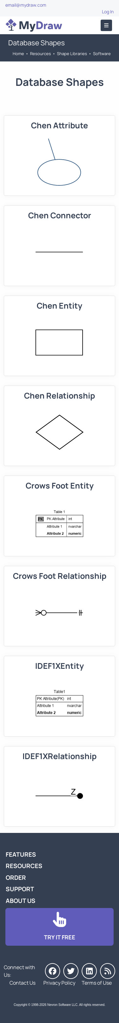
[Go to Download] (59, 927)
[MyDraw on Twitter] (70, 971)
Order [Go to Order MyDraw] (16, 877)
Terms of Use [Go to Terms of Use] (97, 982)
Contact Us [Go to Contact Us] (22, 982)
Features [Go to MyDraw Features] (21, 854)
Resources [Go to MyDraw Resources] (40, 53)
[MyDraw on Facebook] (52, 971)
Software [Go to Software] (102, 53)
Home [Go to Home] (18, 53)
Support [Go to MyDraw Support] (20, 889)
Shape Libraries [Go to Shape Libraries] (72, 53)
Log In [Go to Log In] (108, 12)
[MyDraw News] (107, 971)
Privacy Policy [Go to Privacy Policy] (59, 982)
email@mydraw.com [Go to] (25, 5)
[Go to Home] (34, 25)
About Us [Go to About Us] (20, 901)
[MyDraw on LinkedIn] (89, 971)
